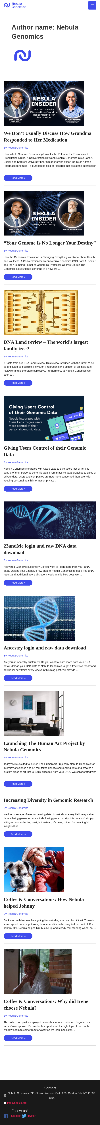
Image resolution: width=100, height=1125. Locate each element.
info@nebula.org (17, 1102)
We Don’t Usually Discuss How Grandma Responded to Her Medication (40, 139)
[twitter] (29, 1115)
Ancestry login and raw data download (48, 661)
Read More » (18, 185)
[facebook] (12, 1115)
